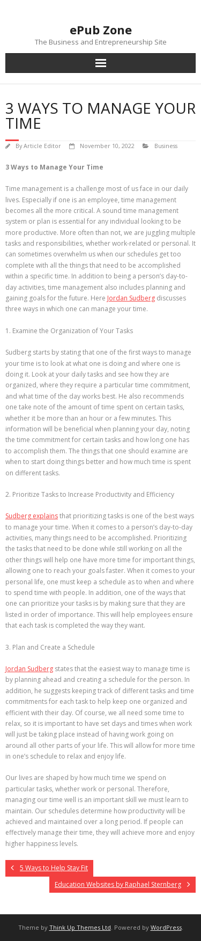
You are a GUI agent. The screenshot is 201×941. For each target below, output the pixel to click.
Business (165, 146)
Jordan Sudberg (29, 668)
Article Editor (42, 146)
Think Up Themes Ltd (80, 927)
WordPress (166, 927)
